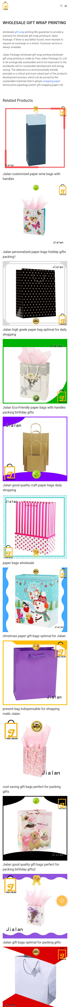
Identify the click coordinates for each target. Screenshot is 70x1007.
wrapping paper (51, 81)
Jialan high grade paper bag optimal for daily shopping (35, 332)
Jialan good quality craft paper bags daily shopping (32, 487)
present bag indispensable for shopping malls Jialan (31, 711)
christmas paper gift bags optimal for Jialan (34, 636)
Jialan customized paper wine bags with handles (31, 176)
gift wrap (19, 32)
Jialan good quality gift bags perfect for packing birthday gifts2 (31, 867)
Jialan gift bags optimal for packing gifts (32, 942)
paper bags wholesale (18, 563)
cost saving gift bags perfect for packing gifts (32, 789)
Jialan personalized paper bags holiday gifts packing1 (34, 254)
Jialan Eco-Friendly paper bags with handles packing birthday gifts (34, 410)
